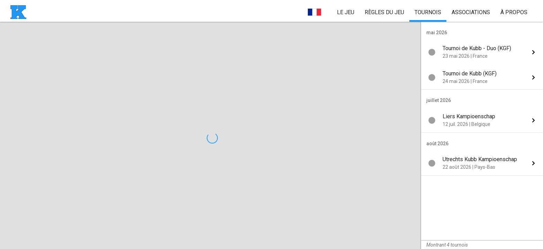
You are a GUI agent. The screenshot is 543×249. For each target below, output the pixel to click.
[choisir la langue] (314, 12)
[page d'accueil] (18, 12)
